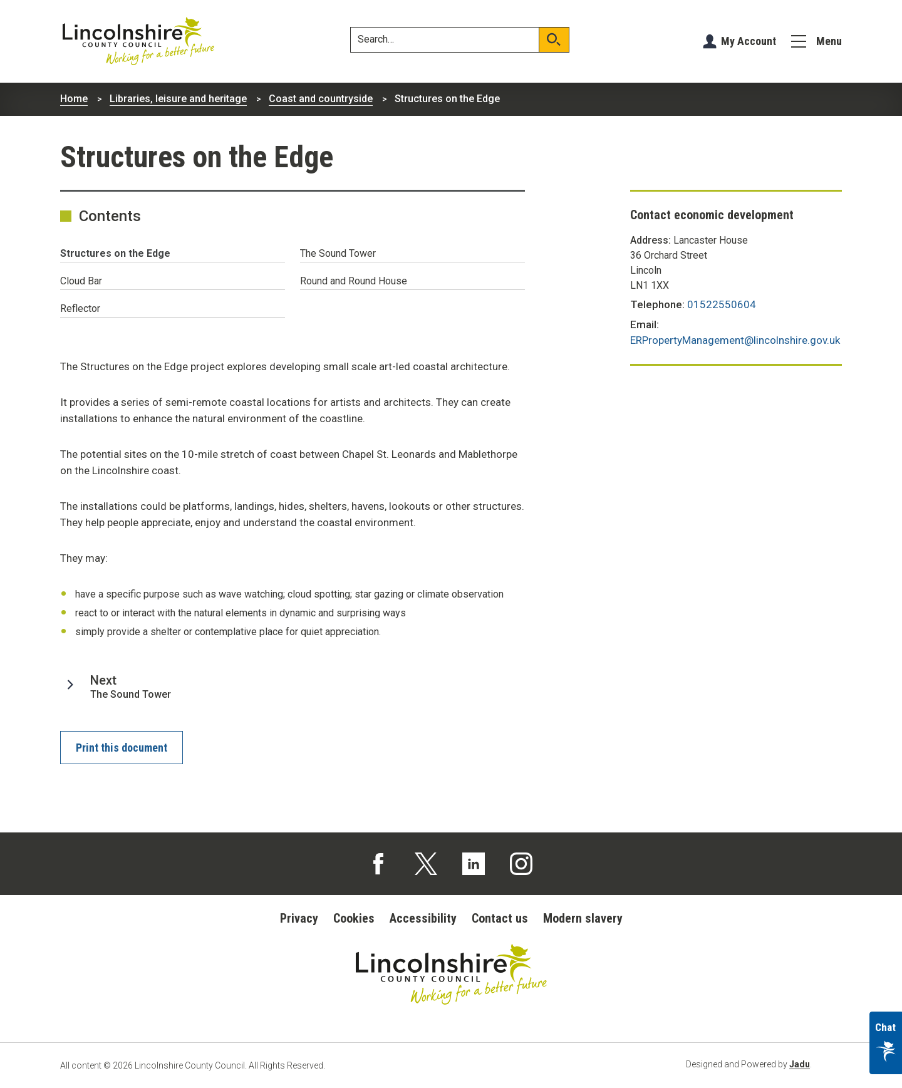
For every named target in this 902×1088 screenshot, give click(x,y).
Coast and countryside (321, 99)
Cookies (354, 918)
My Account (748, 41)
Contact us (500, 918)
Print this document (121, 747)
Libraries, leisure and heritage (178, 99)
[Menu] (816, 41)
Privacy (299, 918)
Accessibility (423, 918)
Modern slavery (583, 918)
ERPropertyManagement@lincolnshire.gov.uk (735, 340)
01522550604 (721, 304)
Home (74, 99)
